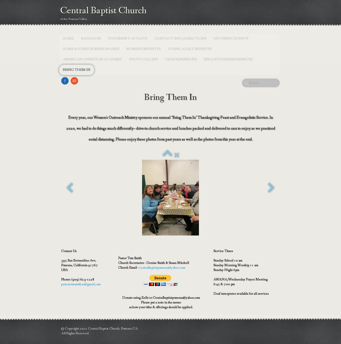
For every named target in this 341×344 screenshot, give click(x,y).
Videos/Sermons (181, 59)
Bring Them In (76, 70)
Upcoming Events (230, 38)
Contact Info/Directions (180, 38)
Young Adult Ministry (190, 49)
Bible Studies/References (228, 59)
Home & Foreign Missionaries (91, 49)
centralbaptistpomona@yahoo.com (162, 267)
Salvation (91, 38)
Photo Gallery (143, 59)
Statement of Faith (127, 38)
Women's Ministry (143, 49)
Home (68, 38)
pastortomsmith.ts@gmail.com (81, 284)
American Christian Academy (92, 59)
